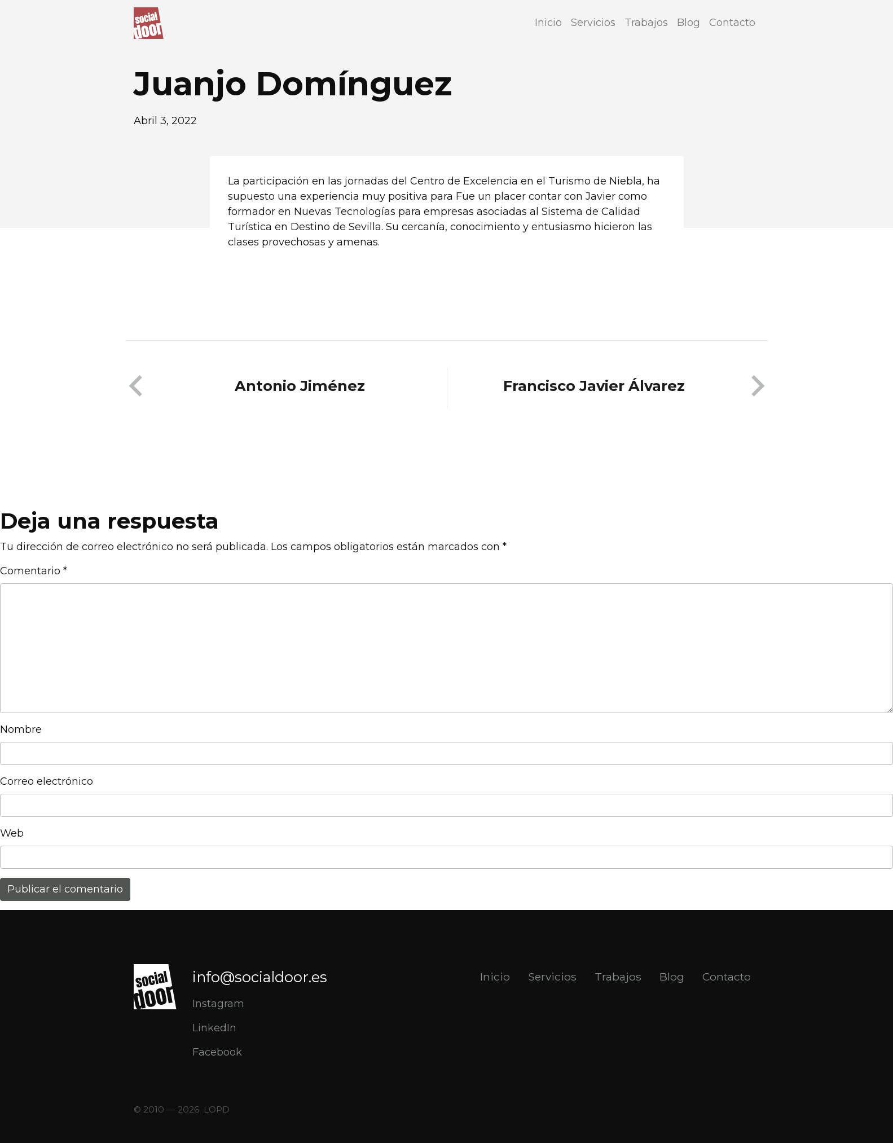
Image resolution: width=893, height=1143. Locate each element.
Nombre (21, 729)
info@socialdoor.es (259, 977)
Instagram (218, 1003)
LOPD (217, 1109)
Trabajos (646, 22)
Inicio (548, 22)
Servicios (593, 22)
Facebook (217, 1052)
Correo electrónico (46, 781)
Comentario (33, 571)
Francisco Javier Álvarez (594, 385)
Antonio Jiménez (300, 385)
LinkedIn (214, 1028)
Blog (688, 22)
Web (12, 833)
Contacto (732, 22)
